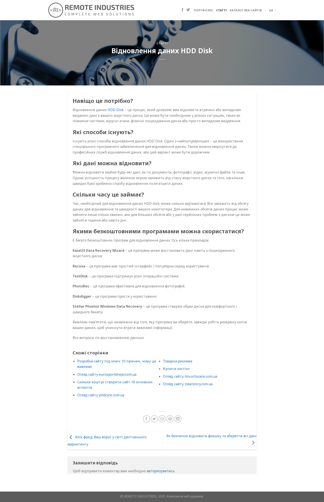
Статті (221, 10)
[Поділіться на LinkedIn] (178, 418)
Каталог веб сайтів (246, 10)
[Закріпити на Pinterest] (170, 418)
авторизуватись (160, 471)
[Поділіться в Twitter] (154, 418)
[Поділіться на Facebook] (146, 418)
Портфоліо (203, 10)
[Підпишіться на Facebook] (182, 10)
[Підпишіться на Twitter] (188, 10)
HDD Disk (116, 109)
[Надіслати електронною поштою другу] (162, 418)
